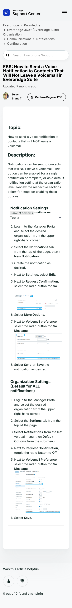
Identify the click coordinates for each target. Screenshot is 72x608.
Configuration (17, 43)
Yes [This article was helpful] (8, 581)
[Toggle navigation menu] (65, 12)
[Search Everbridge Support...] (36, 55)
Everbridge (11, 25)
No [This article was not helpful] (22, 581)
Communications (19, 39)
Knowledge (32, 25)
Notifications (45, 39)
